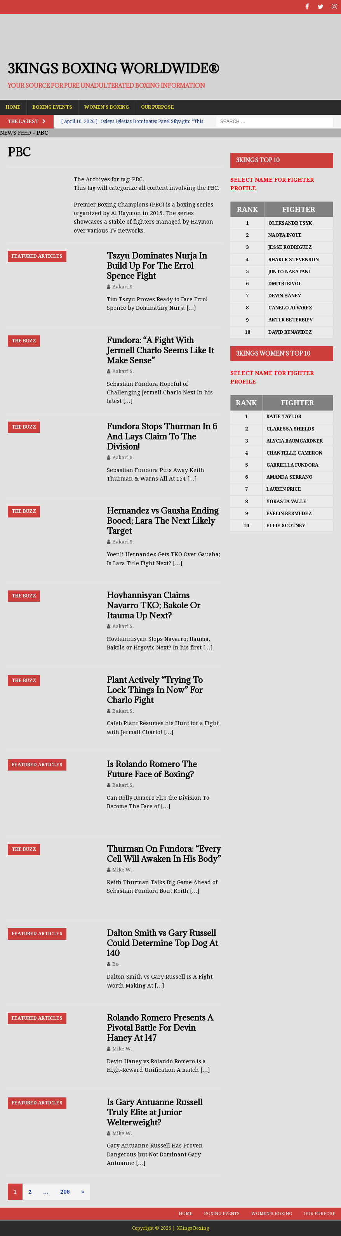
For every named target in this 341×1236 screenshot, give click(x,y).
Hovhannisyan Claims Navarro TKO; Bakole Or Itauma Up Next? (153, 605)
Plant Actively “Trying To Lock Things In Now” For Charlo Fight (155, 689)
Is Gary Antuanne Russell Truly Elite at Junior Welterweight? (154, 1112)
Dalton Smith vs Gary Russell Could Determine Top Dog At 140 (162, 943)
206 (65, 1191)
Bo (115, 964)
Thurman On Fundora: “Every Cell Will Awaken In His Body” (164, 853)
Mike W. (122, 869)
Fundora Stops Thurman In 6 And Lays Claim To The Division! (162, 436)
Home (13, 106)
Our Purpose (157, 106)
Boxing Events (52, 106)
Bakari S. (123, 287)
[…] (191, 308)
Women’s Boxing (106, 106)
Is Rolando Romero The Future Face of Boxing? (152, 769)
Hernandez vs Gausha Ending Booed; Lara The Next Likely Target (163, 520)
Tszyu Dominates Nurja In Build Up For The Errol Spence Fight (157, 265)
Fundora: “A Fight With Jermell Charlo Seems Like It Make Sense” (160, 350)
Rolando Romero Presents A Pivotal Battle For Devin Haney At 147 (160, 1027)
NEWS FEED (15, 133)
